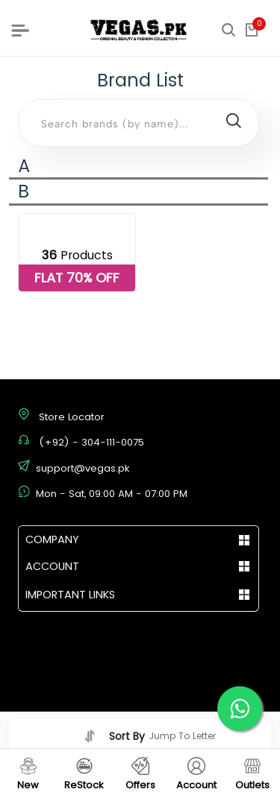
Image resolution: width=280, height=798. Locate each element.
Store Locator (72, 417)
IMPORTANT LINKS (70, 594)
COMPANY (52, 539)
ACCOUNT (52, 566)
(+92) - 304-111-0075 (91, 442)
